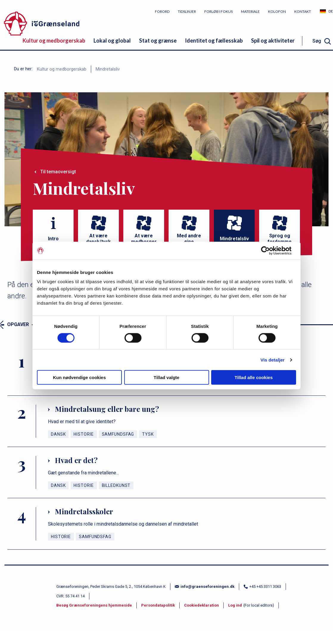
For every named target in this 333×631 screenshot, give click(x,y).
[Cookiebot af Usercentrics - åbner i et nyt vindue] (270, 250)
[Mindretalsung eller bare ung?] (166, 421)
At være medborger (144, 238)
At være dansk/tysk (98, 238)
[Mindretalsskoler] (166, 523)
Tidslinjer (187, 11)
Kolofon (277, 11)
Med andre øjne (189, 238)
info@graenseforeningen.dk (204, 586)
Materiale (250, 11)
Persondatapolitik (158, 605)
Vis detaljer (273, 359)
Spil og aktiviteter (273, 40)
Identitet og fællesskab (214, 40)
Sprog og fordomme (279, 238)
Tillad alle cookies (253, 377)
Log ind (235, 605)
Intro (53, 239)
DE (331, 11)
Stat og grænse (158, 40)
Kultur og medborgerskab (54, 40)
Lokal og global (112, 40)
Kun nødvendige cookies (79, 377)
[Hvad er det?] (166, 472)
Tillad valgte (166, 377)
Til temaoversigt (58, 172)
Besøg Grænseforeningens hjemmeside (94, 605)
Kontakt (302, 11)
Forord (162, 11)
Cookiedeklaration (201, 605)
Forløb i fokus (218, 11)
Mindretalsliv (108, 69)
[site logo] (62, 24)
